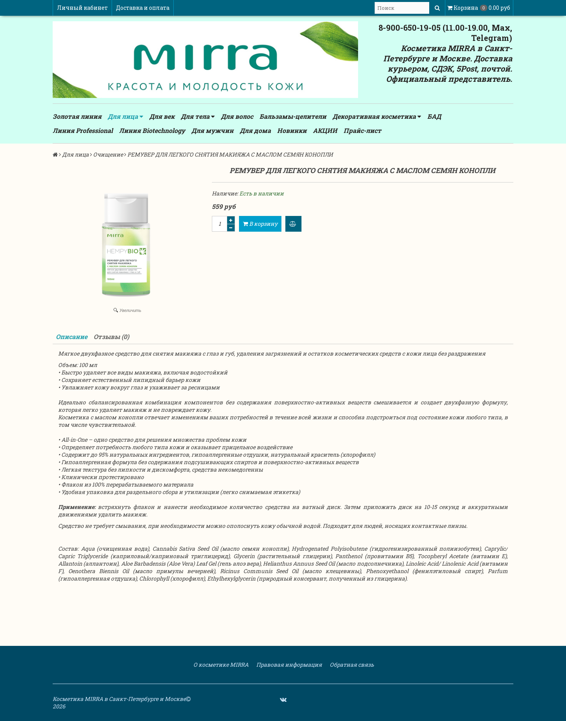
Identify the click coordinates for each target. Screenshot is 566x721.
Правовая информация (288, 664)
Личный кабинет (82, 7)
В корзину (260, 223)
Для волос (237, 116)
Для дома (255, 130)
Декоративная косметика (377, 116)
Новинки (292, 130)
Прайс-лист (362, 130)
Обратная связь (351, 664)
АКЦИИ (325, 130)
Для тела (198, 116)
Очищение (108, 154)
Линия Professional (83, 130)
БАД (434, 116)
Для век (162, 116)
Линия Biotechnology (152, 130)
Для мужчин (212, 130)
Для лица (125, 116)
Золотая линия (77, 116)
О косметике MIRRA (220, 664)
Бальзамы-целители (292, 116)
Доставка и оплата (142, 7)
